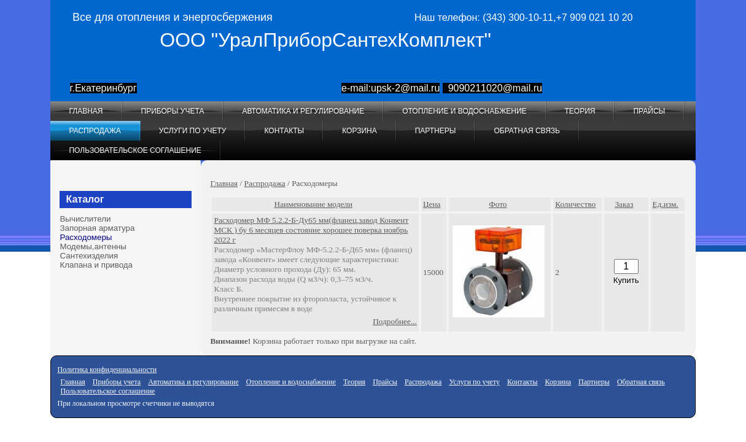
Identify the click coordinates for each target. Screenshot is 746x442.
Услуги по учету (193, 130)
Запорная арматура (97, 228)
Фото (498, 204)
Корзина (359, 130)
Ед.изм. (665, 204)
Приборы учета (172, 111)
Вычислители (85, 218)
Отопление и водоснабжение (464, 111)
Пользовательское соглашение (135, 150)
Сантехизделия (89, 255)
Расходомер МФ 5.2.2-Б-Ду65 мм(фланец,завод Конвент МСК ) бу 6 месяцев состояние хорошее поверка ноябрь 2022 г (311, 229)
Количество (575, 204)
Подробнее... (395, 321)
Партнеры (435, 130)
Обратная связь (527, 130)
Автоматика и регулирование (303, 111)
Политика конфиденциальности (107, 369)
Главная (86, 111)
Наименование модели (313, 204)
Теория (580, 111)
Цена (432, 204)
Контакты (284, 130)
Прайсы (649, 111)
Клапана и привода (96, 264)
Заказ (624, 204)
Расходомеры (86, 237)
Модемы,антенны (93, 246)
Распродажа (94, 130)
